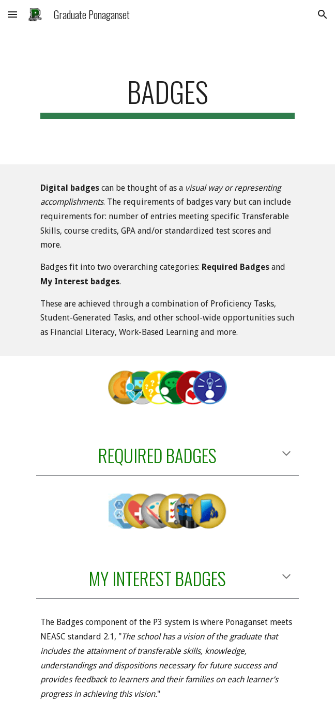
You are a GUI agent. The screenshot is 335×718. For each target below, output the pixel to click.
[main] (167, 96)
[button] (12, 14)
